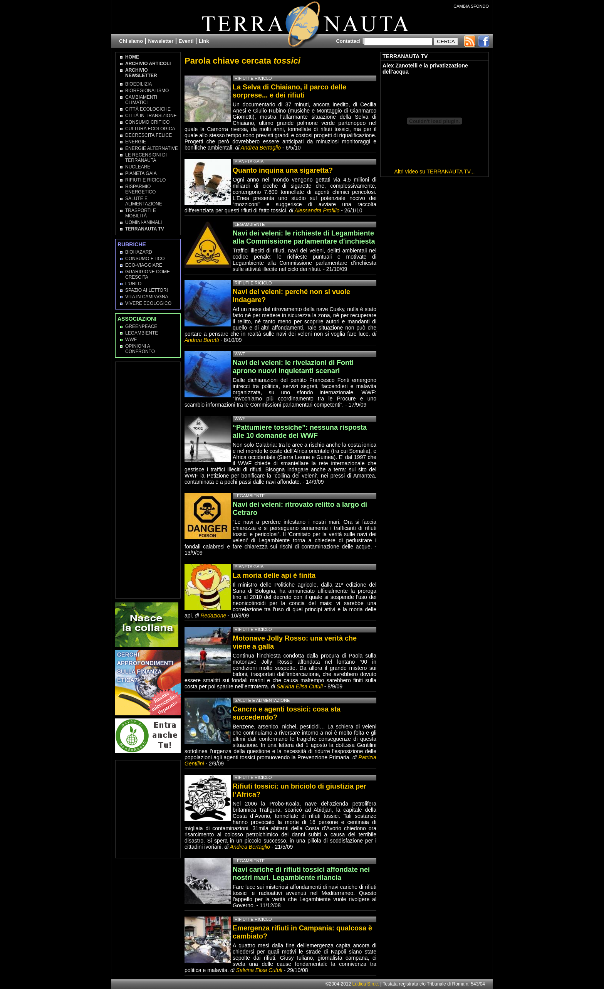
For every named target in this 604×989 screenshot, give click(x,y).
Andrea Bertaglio (261, 148)
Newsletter (161, 41)
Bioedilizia (138, 84)
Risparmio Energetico (140, 189)
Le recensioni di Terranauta (146, 157)
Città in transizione (151, 115)
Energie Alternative (151, 148)
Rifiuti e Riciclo (145, 180)
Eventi (186, 41)
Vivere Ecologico (148, 303)
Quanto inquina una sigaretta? (283, 170)
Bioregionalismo (147, 90)
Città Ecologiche (148, 109)
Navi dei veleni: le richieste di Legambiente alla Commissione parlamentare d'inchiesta (304, 237)
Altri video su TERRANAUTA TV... (434, 171)
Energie (135, 142)
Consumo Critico (147, 122)
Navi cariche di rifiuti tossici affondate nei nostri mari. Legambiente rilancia (301, 873)
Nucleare (137, 167)
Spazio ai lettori (146, 290)
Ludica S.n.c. (365, 984)
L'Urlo (133, 283)
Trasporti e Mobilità (140, 213)
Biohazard (138, 252)
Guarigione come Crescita (147, 274)
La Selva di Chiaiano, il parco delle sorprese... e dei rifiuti (289, 91)
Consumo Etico (145, 258)
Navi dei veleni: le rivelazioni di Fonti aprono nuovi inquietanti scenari (293, 367)
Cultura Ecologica (150, 128)
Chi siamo (131, 41)
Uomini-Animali (143, 222)
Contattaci (348, 41)
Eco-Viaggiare (143, 265)
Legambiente (141, 333)
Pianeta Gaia (141, 173)
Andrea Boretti (202, 340)
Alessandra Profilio (317, 210)
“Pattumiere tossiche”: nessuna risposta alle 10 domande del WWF (300, 431)
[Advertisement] (148, 479)
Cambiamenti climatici (141, 99)
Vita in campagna (146, 296)
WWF (131, 339)
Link (204, 41)
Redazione (214, 615)
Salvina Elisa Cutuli (300, 686)
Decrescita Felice (148, 135)
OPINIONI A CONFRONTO (140, 348)
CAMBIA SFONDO (471, 6)
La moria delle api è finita (274, 575)
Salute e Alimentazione (143, 201)
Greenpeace (141, 326)
